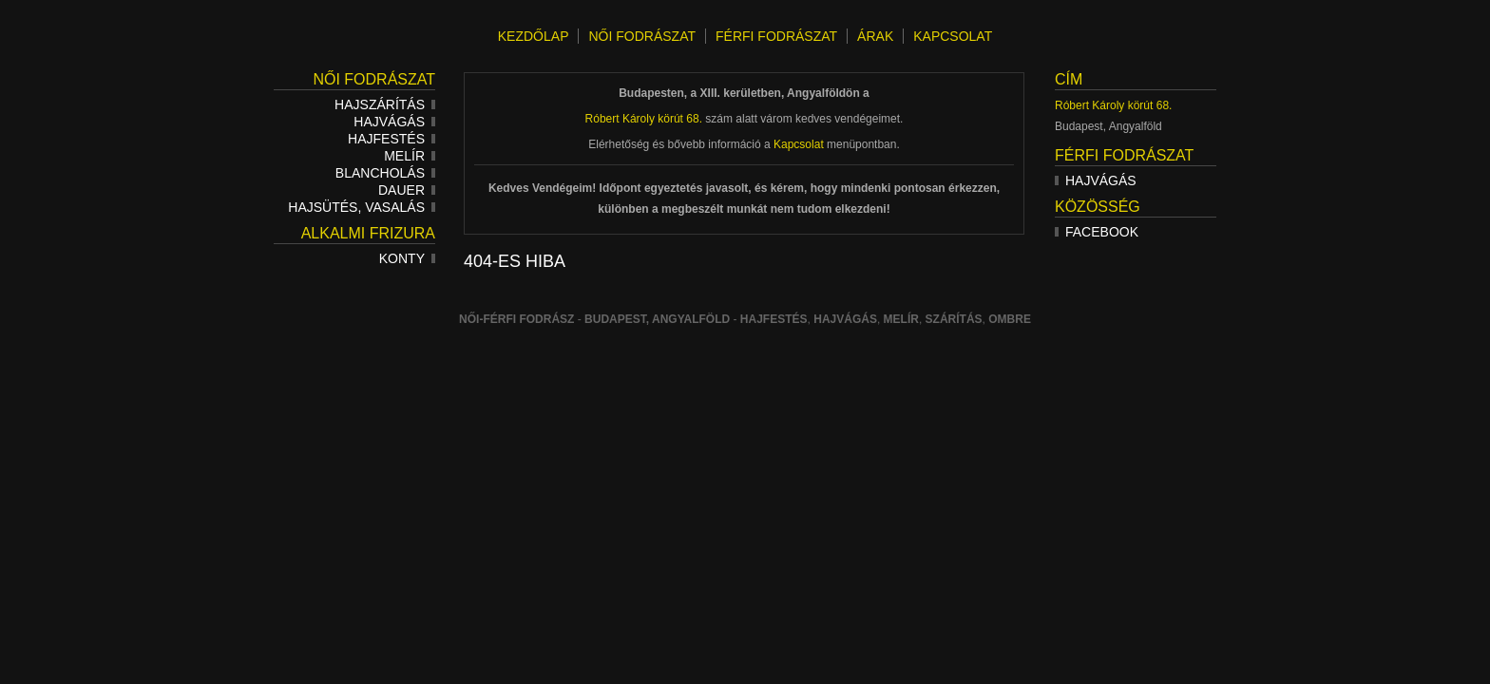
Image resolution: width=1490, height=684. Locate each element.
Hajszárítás (384, 104)
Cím (1068, 79)
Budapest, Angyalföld (657, 319)
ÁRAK (875, 36)
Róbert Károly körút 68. (1113, 105)
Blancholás (385, 172)
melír (901, 319)
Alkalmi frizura (368, 233)
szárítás (954, 319)
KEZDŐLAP (533, 36)
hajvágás (845, 319)
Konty (407, 258)
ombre (1009, 319)
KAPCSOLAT (952, 36)
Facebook (1096, 231)
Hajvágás (394, 121)
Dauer (406, 190)
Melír (409, 155)
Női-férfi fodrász (516, 319)
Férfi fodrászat (1124, 155)
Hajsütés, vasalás (361, 207)
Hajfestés (391, 138)
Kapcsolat (799, 144)
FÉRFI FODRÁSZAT (776, 36)
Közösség (1097, 207)
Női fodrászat (374, 79)
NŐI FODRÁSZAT (642, 36)
